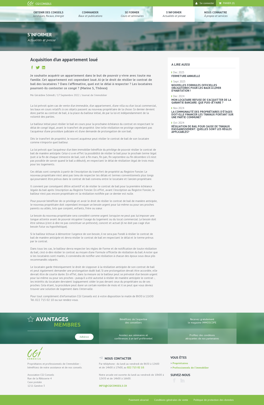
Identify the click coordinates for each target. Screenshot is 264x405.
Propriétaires (180, 363)
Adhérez (84, 336)
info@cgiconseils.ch (113, 385)
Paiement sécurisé (139, 400)
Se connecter (204, 3)
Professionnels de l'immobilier (190, 367)
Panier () (227, 3)
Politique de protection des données (214, 400)
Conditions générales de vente (171, 400)
